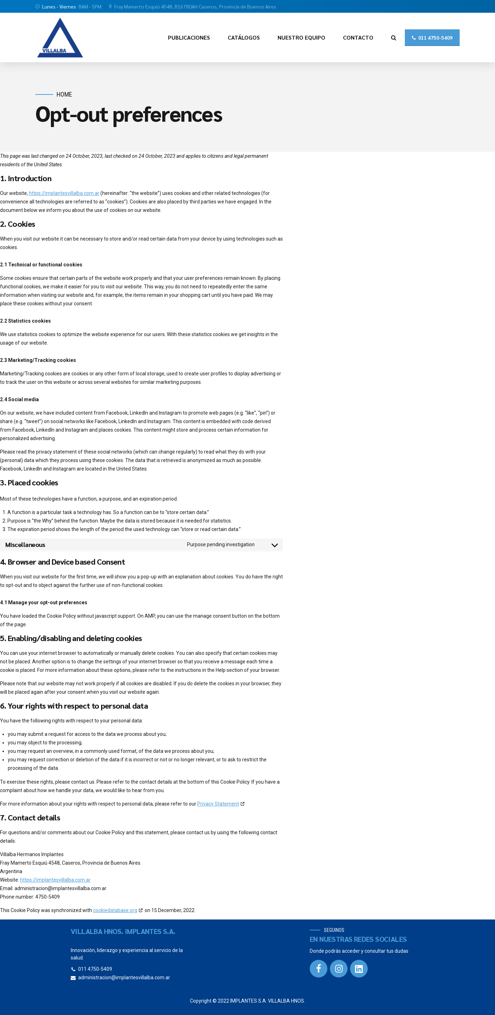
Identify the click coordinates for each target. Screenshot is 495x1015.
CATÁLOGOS (244, 37)
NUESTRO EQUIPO (301, 37)
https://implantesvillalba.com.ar (64, 193)
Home (64, 94)
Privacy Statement (218, 804)
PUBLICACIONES (189, 37)
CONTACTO (358, 37)
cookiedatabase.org (115, 910)
